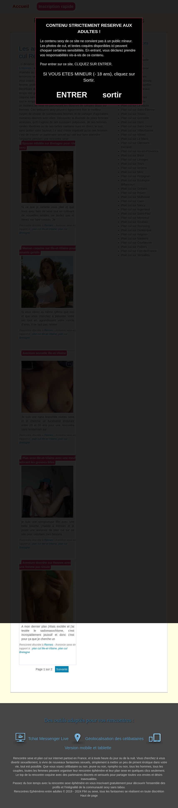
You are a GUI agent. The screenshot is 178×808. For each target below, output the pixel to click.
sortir (112, 95)
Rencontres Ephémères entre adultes (38, 791)
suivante (62, 669)
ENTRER (71, 95)
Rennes (48, 644)
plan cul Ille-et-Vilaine (44, 648)
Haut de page (89, 795)
